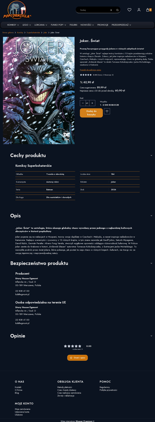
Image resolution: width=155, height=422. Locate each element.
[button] (117, 10)
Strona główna (8, 32)
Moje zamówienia (22, 409)
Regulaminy (105, 387)
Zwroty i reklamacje (65, 395)
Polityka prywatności (108, 390)
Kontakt (18, 387)
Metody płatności (64, 387)
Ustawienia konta (22, 411)
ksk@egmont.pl (22, 294)
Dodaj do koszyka (91, 112)
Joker (45, 32)
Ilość (81, 98)
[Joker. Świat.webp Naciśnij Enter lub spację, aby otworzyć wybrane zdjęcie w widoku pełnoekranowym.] (39, 90)
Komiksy (20, 32)
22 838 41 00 (22, 291)
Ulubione (19, 414)
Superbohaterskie (33, 32)
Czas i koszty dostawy (66, 390)
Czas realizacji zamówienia (69, 392)
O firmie (18, 390)
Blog (17, 392)
